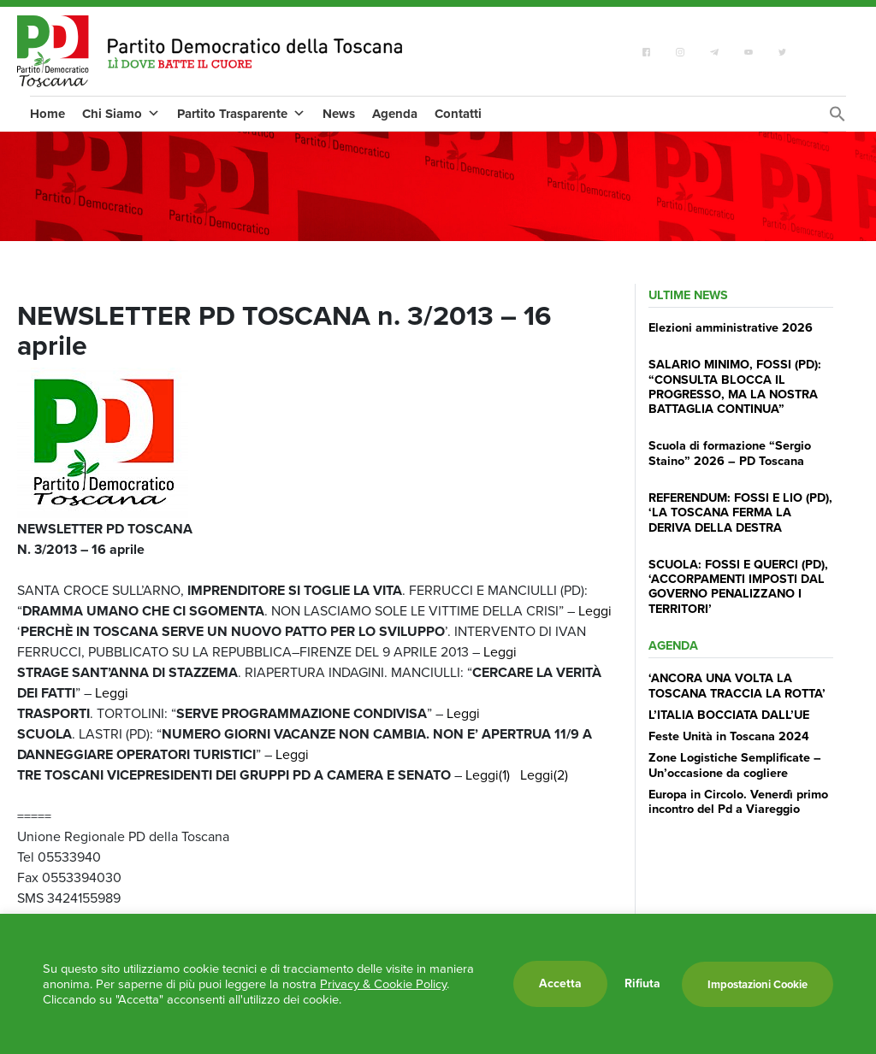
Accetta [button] (560, 983)
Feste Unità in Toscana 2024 (728, 736)
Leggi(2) (544, 775)
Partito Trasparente (241, 113)
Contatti (458, 113)
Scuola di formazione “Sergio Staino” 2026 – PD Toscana (729, 452)
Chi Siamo (121, 113)
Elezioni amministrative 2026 (730, 327)
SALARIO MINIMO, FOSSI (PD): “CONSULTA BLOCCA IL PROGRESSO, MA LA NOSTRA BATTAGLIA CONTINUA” (734, 386)
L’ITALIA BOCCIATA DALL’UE (728, 714)
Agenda (394, 113)
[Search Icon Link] (837, 118)
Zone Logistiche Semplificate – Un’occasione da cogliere (734, 764)
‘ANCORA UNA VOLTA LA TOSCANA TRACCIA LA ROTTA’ (737, 685)
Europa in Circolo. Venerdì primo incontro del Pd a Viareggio (738, 801)
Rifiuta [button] (642, 984)
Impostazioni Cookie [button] (757, 984)
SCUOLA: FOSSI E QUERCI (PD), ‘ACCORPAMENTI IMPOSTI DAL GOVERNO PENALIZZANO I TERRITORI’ (738, 586)
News (339, 113)
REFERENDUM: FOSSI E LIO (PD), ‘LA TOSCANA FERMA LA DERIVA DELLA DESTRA (740, 512)
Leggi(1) (487, 775)
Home (47, 113)
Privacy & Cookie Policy (383, 984)
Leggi (595, 611)
